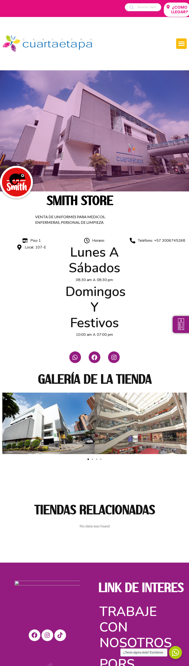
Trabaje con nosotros (135, 625)
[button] (181, 43)
